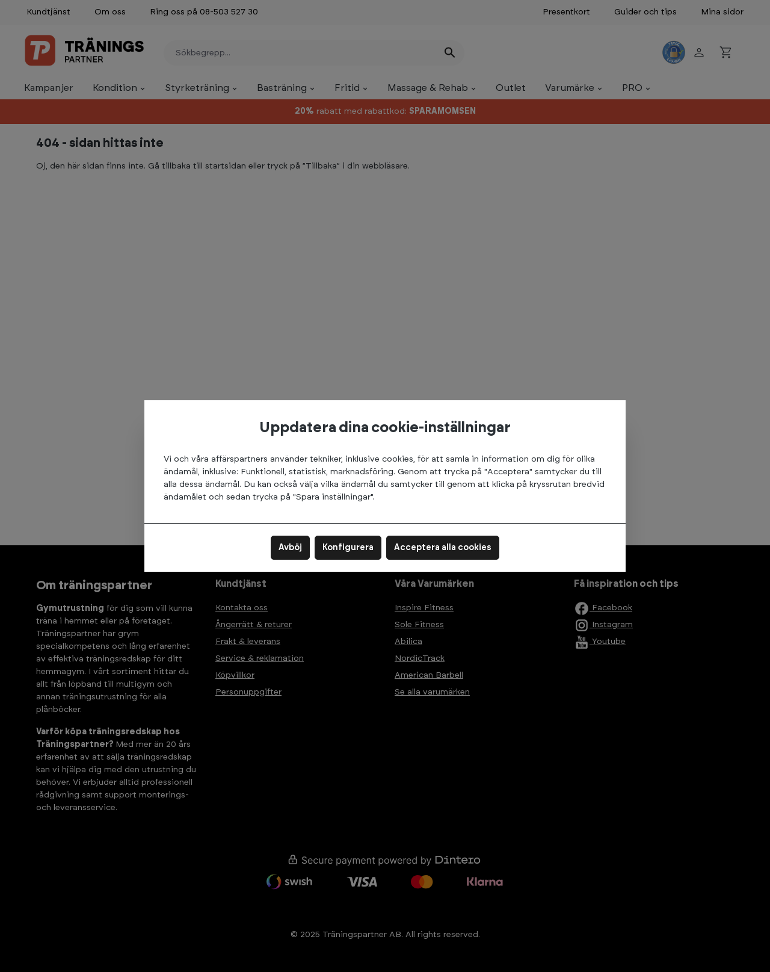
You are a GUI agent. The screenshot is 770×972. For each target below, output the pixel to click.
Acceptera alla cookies (442, 547)
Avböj (290, 547)
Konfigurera (348, 547)
